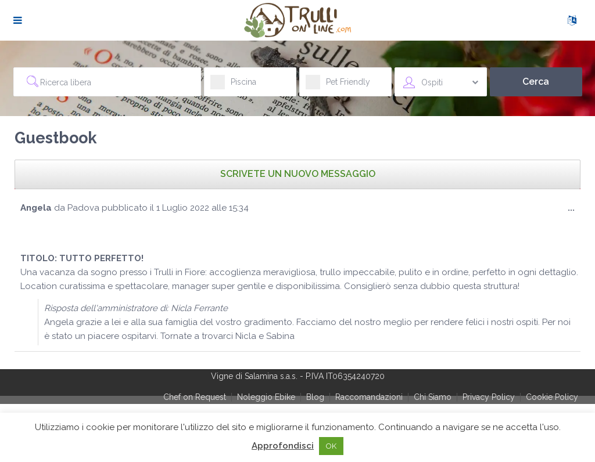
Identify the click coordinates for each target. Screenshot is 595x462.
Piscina (233, 85)
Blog (315, 397)
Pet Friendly (338, 85)
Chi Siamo (432, 397)
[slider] (43, 231)
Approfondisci (283, 446)
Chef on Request (194, 397)
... (574, 210)
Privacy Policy (489, 397)
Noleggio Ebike (266, 397)
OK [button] (331, 446)
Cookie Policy (552, 397)
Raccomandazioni (369, 397)
